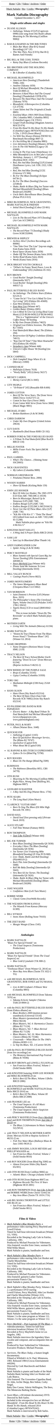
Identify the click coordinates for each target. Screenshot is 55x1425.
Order (43, 4)
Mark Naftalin (13, 9)
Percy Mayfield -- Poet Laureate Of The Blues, (29, 1324)
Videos (25, 4)
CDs (18, 4)
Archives (34, 4)
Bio (23, 9)
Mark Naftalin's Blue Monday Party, (24, 1224)
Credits (30, 9)
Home (12, 4)
